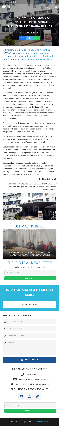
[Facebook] (48, 2)
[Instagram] (51, 2)
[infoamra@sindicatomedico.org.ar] (16, 379)
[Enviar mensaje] (29, 360)
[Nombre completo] (29, 321)
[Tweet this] (29, 38)
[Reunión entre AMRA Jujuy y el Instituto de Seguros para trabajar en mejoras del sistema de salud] (29, 244)
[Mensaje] (29, 347)
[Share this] (22, 38)
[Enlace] (6, 7)
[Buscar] (48, 7)
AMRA (21, 421)
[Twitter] (55, 2)
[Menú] (56, 7)
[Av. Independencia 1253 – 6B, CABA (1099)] (13, 384)
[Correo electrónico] (29, 328)
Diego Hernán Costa (40, 421)
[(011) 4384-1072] (24, 375)
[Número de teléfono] (29, 335)
